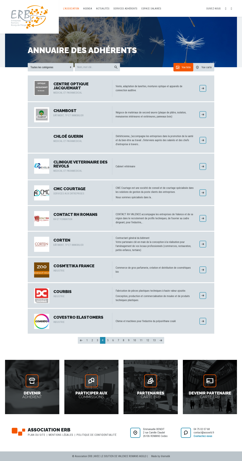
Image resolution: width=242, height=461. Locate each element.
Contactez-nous (203, 436)
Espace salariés (151, 8)
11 (141, 340)
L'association (71, 8)
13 (154, 340)
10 (134, 340)
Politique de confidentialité (96, 434)
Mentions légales (61, 434)
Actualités (102, 8)
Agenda (87, 8)
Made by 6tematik (160, 456)
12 (147, 340)
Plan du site (36, 434)
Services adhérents (125, 8)
